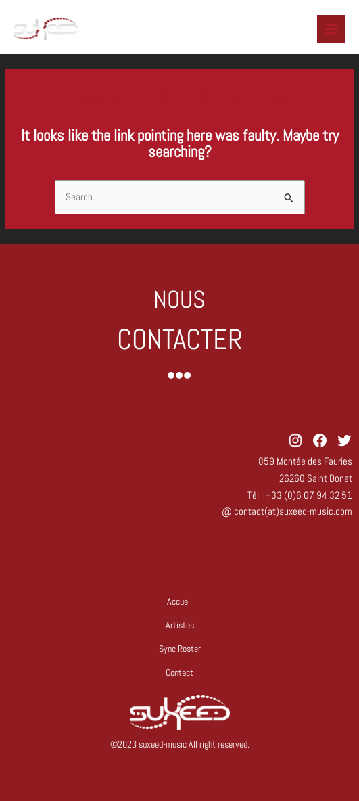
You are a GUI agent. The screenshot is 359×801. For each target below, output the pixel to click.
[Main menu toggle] (331, 29)
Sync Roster (180, 649)
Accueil (179, 602)
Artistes (180, 625)
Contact (179, 673)
